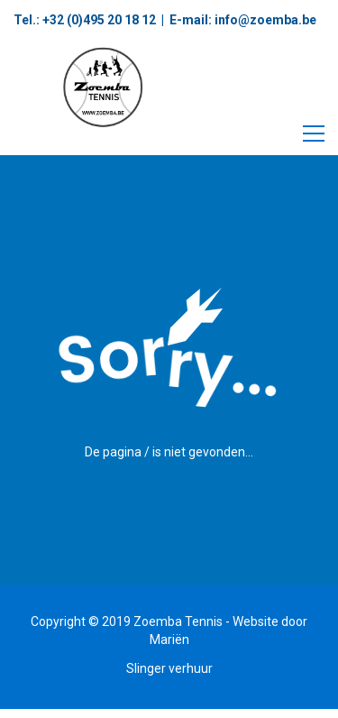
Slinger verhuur (169, 668)
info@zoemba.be (264, 20)
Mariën (169, 639)
